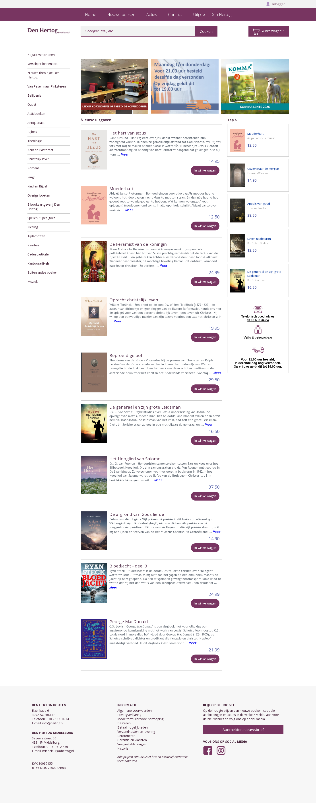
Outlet (31, 104)
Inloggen (275, 4)
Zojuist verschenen (41, 55)
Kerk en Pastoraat (40, 150)
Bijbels (32, 132)
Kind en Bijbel (37, 186)
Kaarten (33, 245)
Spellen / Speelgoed (41, 218)
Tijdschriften (36, 236)
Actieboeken (36, 113)
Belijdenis (34, 95)
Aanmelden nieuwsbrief (243, 729)
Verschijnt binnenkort (42, 64)
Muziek (32, 281)
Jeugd (31, 177)
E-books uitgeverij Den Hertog (43, 206)
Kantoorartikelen (39, 263)
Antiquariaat (36, 123)
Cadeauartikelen (38, 254)
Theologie (34, 141)
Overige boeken (38, 195)
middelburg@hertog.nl (58, 751)
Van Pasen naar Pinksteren (46, 86)
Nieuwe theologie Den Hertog (43, 75)
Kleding (32, 227)
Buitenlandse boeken (42, 272)
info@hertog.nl (52, 723)
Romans (33, 168)
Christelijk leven (38, 159)
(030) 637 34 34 (258, 320)
